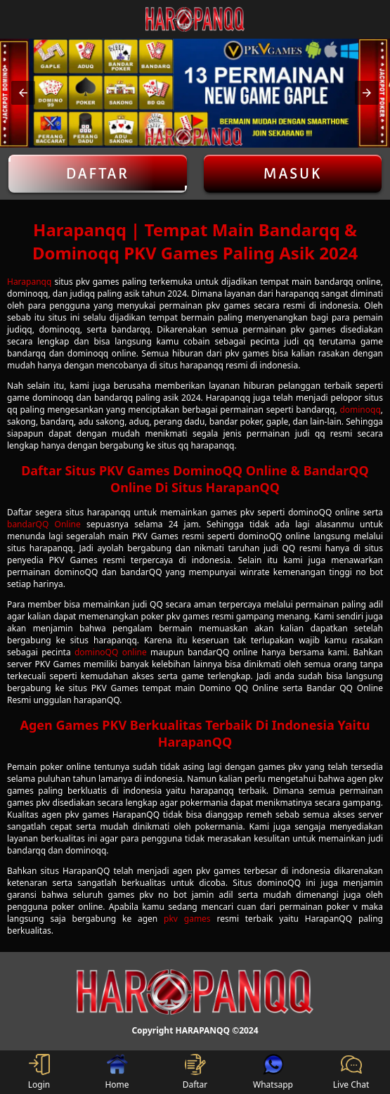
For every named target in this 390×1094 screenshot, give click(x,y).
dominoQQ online (110, 652)
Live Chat (351, 1072)
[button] (23, 93)
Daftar (97, 174)
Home (117, 1072)
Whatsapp (273, 1072)
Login (39, 1072)
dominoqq (359, 410)
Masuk (292, 173)
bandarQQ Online (44, 524)
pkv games (187, 919)
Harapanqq (29, 282)
